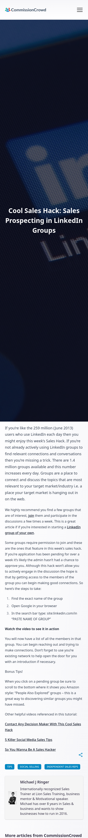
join (31, 515)
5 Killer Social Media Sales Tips (28, 739)
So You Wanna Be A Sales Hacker (30, 749)
